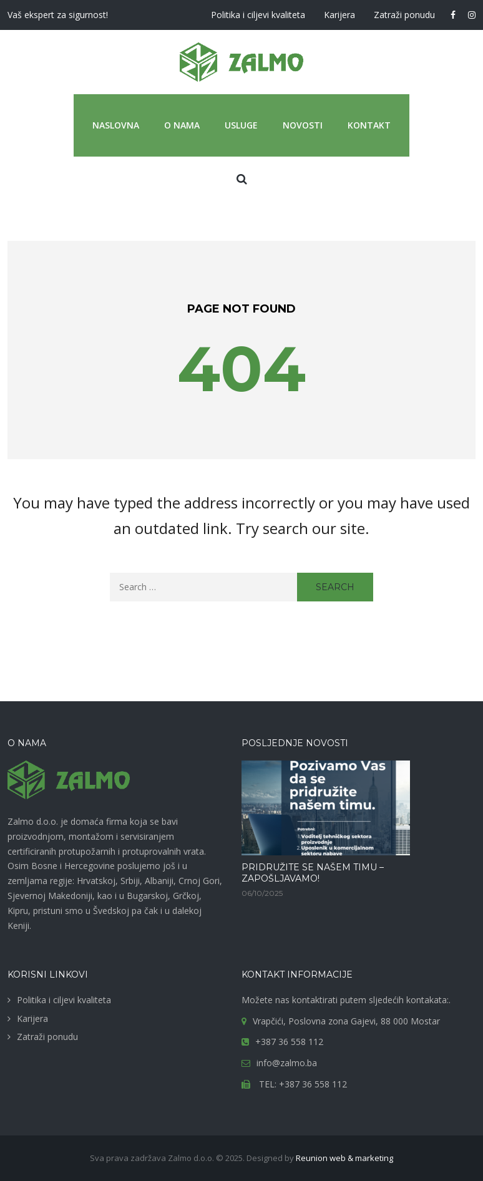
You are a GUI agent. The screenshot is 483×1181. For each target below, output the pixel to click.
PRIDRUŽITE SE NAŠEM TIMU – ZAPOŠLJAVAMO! (313, 873)
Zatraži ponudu (404, 15)
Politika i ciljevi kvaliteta (258, 15)
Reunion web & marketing (344, 1158)
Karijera (339, 15)
